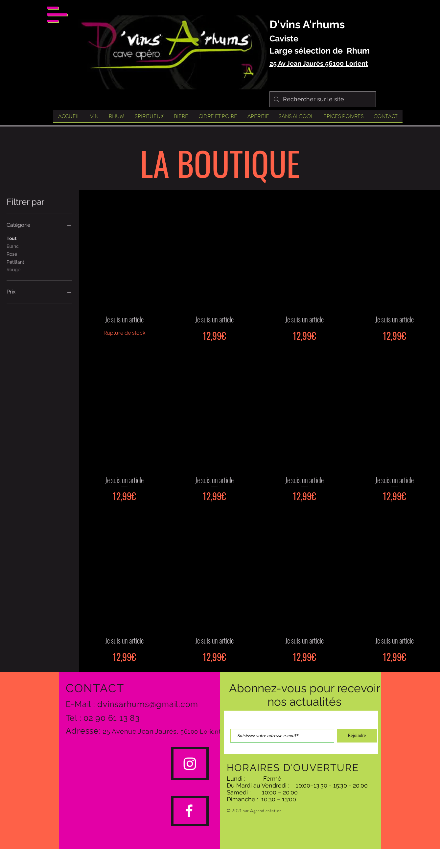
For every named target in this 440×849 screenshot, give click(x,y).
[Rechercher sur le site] (322, 99)
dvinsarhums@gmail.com (147, 704)
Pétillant (15, 261)
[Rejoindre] (357, 736)
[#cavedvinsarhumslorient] (189, 763)
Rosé (12, 253)
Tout (11, 238)
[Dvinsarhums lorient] (189, 810)
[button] (57, 14)
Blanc (13, 246)
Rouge (13, 269)
